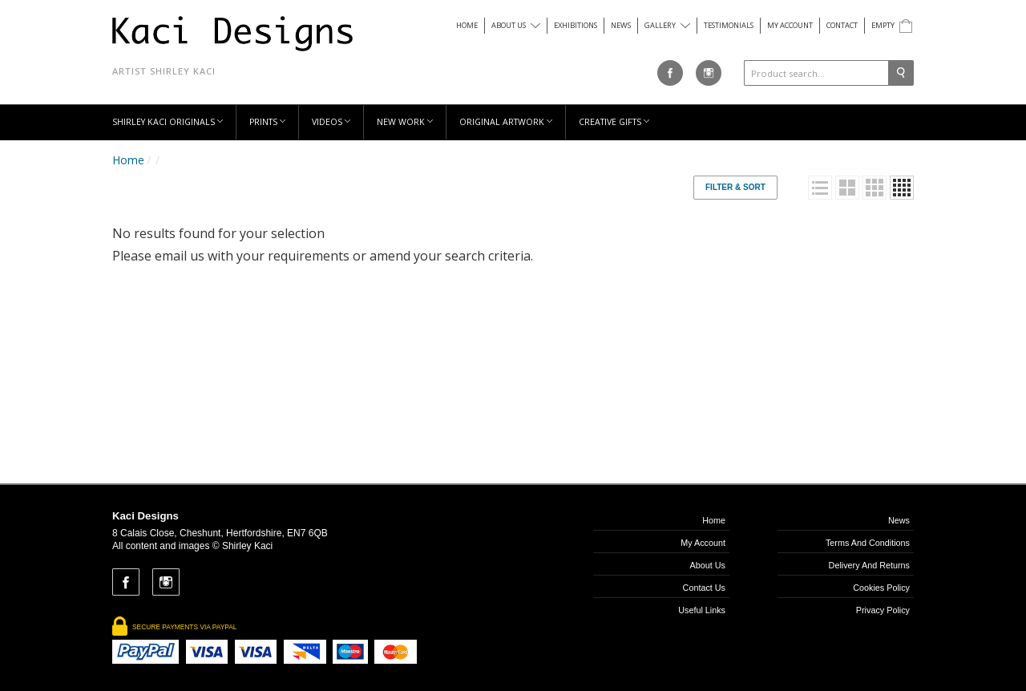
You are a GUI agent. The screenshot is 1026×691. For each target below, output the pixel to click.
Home (467, 25)
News (621, 25)
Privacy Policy (883, 610)
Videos (331, 121)
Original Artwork (505, 121)
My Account (790, 25)
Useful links (701, 610)
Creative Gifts (614, 121)
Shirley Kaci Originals (167, 121)
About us (515, 25)
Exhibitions (575, 25)
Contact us (704, 587)
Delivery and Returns (869, 565)
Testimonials (728, 25)
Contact (842, 25)
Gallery (667, 25)
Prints (267, 121)
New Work (405, 121)
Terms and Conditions (868, 543)
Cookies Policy (881, 587)
